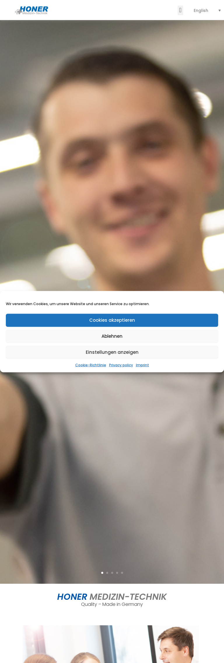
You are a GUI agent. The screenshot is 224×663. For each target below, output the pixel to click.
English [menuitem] (201, 10)
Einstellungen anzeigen (112, 352)
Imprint (142, 364)
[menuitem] (207, 10)
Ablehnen (112, 336)
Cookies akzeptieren (112, 320)
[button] (180, 10)
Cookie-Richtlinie (90, 364)
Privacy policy (121, 364)
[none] (207, 10)
